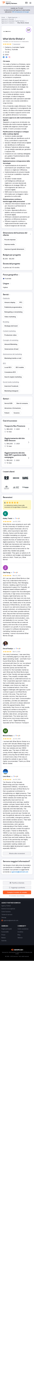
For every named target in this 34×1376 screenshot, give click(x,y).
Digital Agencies (12, 17)
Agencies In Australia (7, 19)
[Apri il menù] (30, 3)
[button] (28, 30)
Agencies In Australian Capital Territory (12, 21)
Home (3, 17)
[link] (26, 3)
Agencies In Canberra (7, 23)
